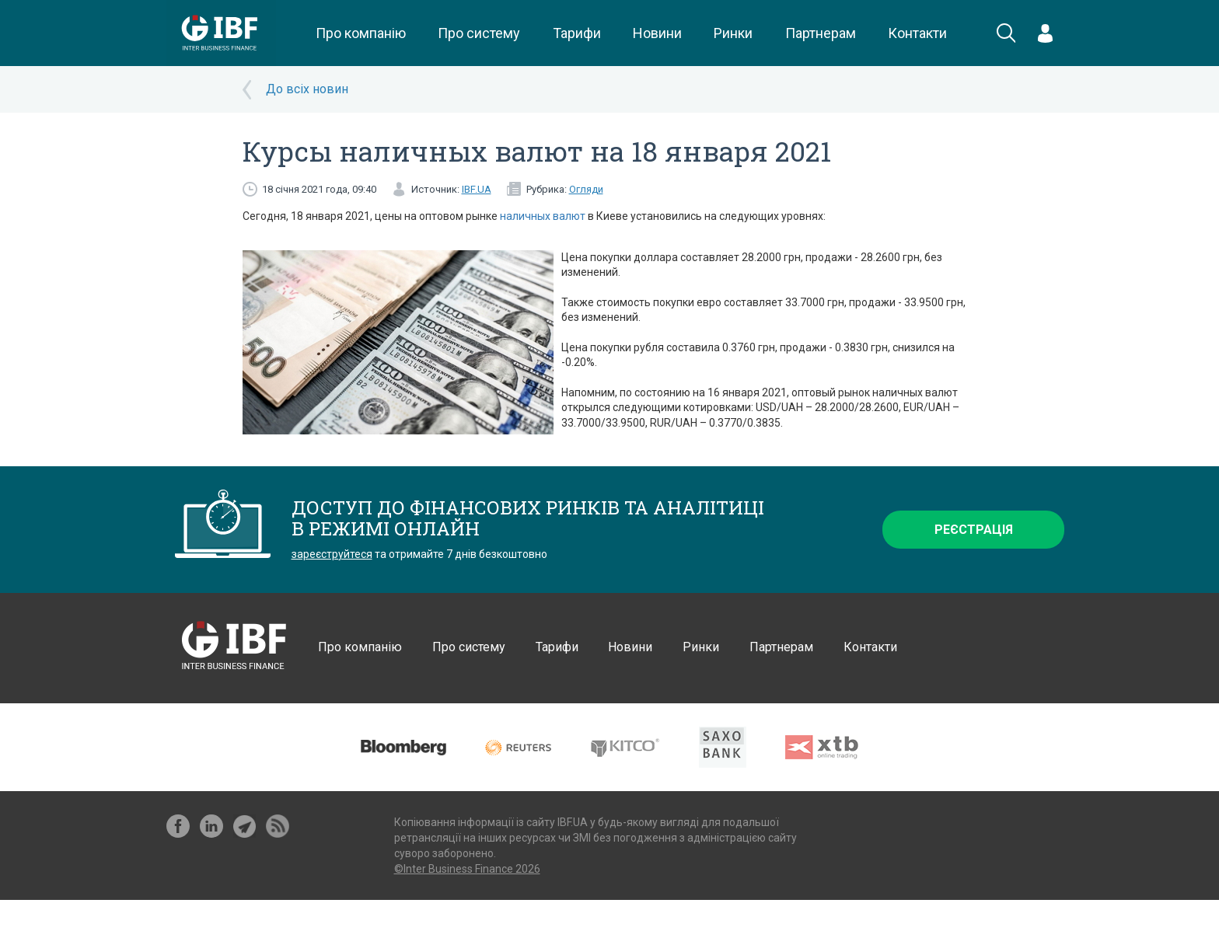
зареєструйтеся (332, 554)
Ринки (733, 33)
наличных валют (542, 216)
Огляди (586, 189)
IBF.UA (476, 189)
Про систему (479, 33)
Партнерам (820, 33)
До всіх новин (307, 89)
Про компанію (361, 33)
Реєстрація (973, 529)
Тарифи (577, 33)
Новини (657, 33)
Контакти (917, 33)
